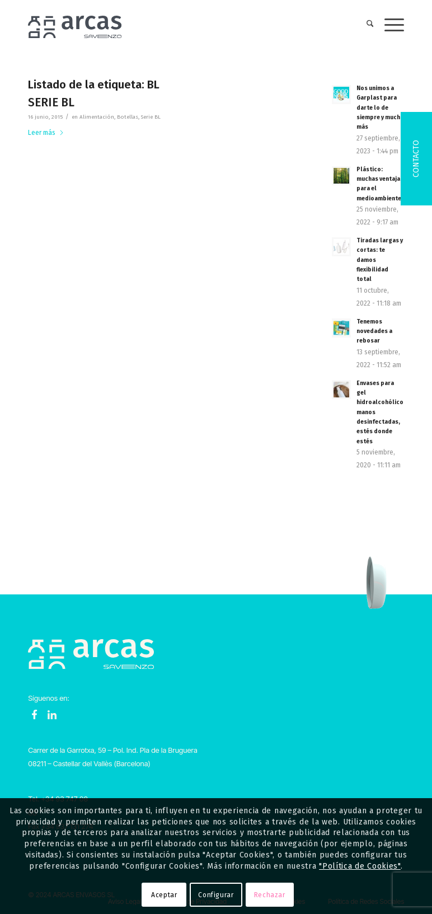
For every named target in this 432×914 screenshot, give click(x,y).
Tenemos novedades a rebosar (374, 331)
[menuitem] (364, 25)
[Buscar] (364, 25)
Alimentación (96, 117)
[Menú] (388, 25)
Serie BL (151, 117)
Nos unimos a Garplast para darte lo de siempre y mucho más (380, 107)
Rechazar (269, 895)
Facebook (34, 714)
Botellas (127, 117)
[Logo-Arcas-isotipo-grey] (74, 25)
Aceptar (164, 895)
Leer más (46, 133)
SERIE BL (51, 102)
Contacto (416, 158)
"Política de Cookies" (360, 866)
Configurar (215, 895)
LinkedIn (52, 714)
